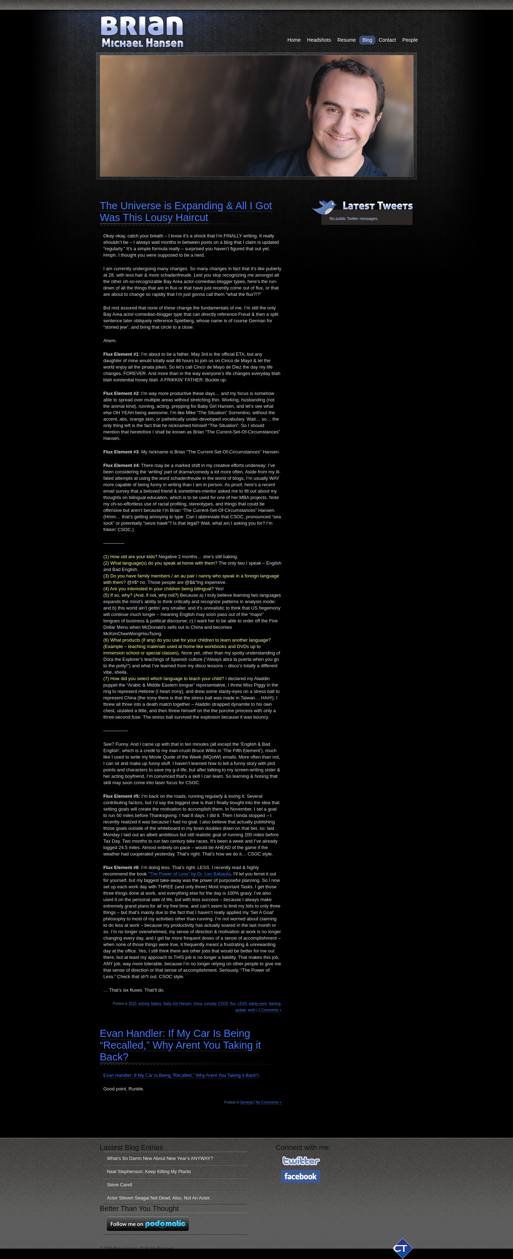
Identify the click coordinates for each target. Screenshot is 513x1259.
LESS (242, 1004)
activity (143, 1004)
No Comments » (268, 1102)
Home (294, 40)
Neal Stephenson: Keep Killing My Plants (149, 1171)
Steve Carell (119, 1184)
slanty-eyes (258, 1004)
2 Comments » (269, 1010)
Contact (387, 40)
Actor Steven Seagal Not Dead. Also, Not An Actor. (159, 1198)
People (410, 40)
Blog (367, 40)
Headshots (319, 40)
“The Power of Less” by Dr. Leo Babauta (189, 874)
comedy (210, 1004)
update (240, 1010)
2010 (132, 1004)
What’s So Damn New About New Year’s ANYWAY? (160, 1158)
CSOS (223, 1004)
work (251, 1010)
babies (156, 1004)
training (274, 1004)
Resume (346, 40)
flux (233, 1004)
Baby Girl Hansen (177, 1004)
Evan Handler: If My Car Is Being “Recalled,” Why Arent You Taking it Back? (180, 1045)
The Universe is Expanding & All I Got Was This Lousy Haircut (186, 211)
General (246, 1102)
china (197, 1004)
